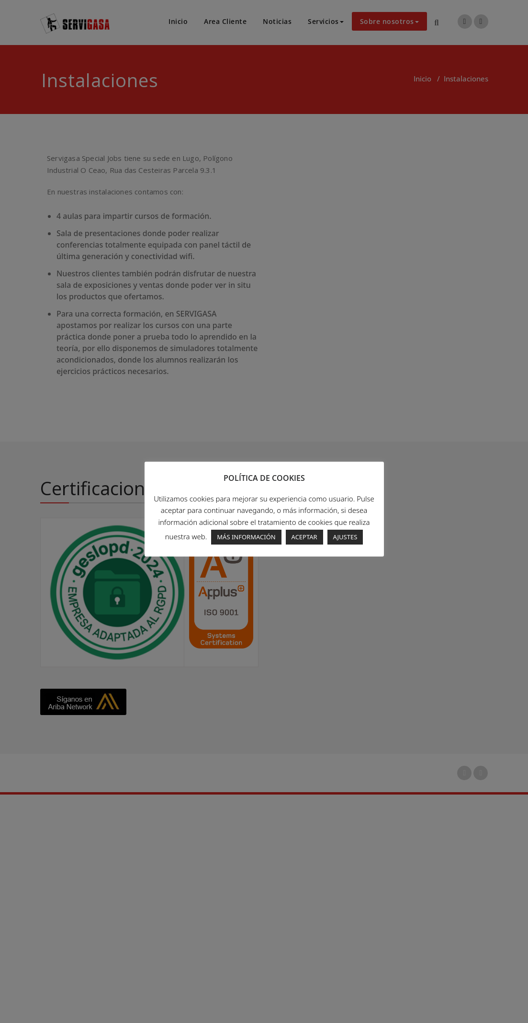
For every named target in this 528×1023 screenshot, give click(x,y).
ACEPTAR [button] (304, 537)
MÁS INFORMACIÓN (246, 537)
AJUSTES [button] (345, 537)
